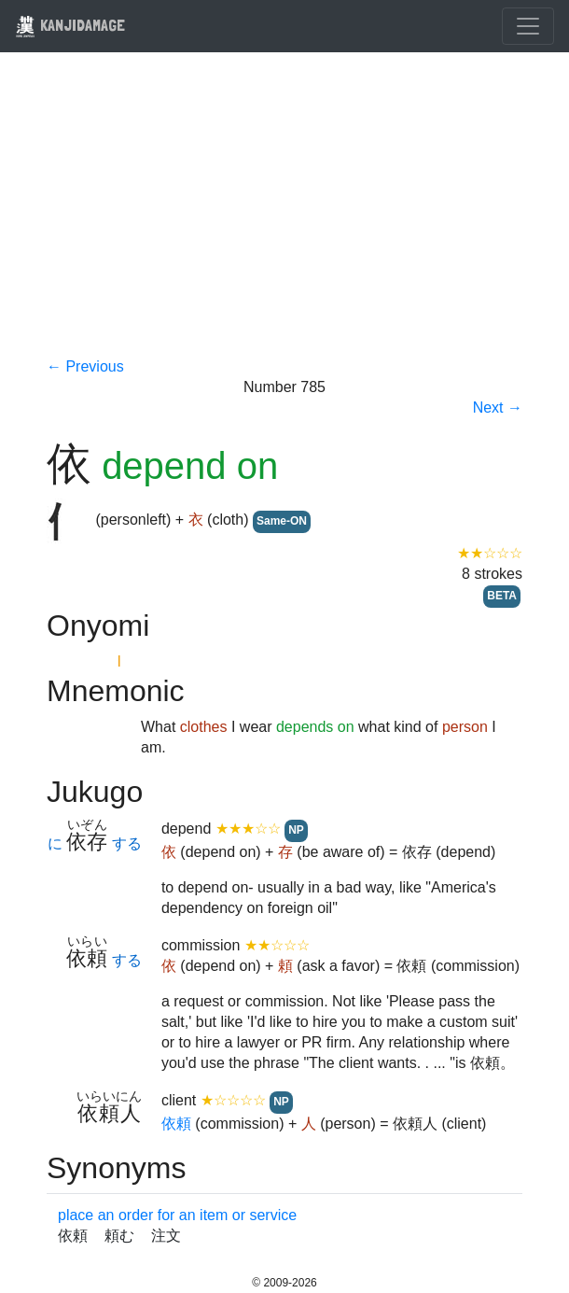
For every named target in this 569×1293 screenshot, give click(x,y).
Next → (497, 407)
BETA (502, 595)
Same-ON (282, 520)
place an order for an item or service (177, 1215)
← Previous (85, 366)
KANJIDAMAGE (70, 25)
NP (296, 829)
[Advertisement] (284, 216)
